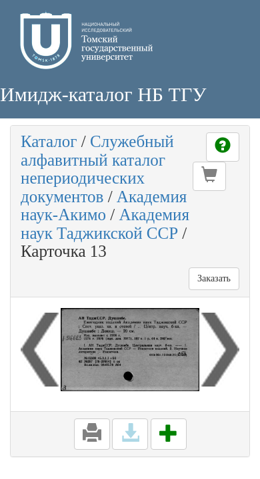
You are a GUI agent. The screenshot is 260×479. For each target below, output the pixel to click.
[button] (209, 176)
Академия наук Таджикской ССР (105, 224)
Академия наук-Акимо (104, 206)
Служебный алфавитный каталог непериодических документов (97, 169)
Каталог (49, 141)
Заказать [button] (214, 278)
